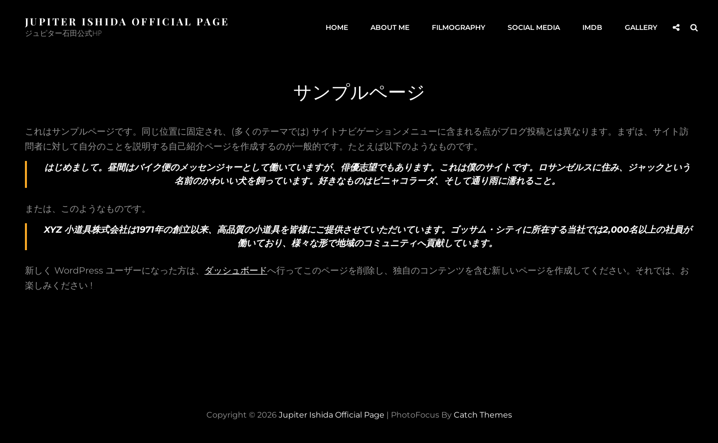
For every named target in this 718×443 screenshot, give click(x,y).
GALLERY (641, 27)
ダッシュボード (235, 270)
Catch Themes (483, 415)
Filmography (458, 27)
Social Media (534, 27)
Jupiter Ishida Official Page (127, 21)
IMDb (592, 27)
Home (337, 27)
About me (389, 27)
